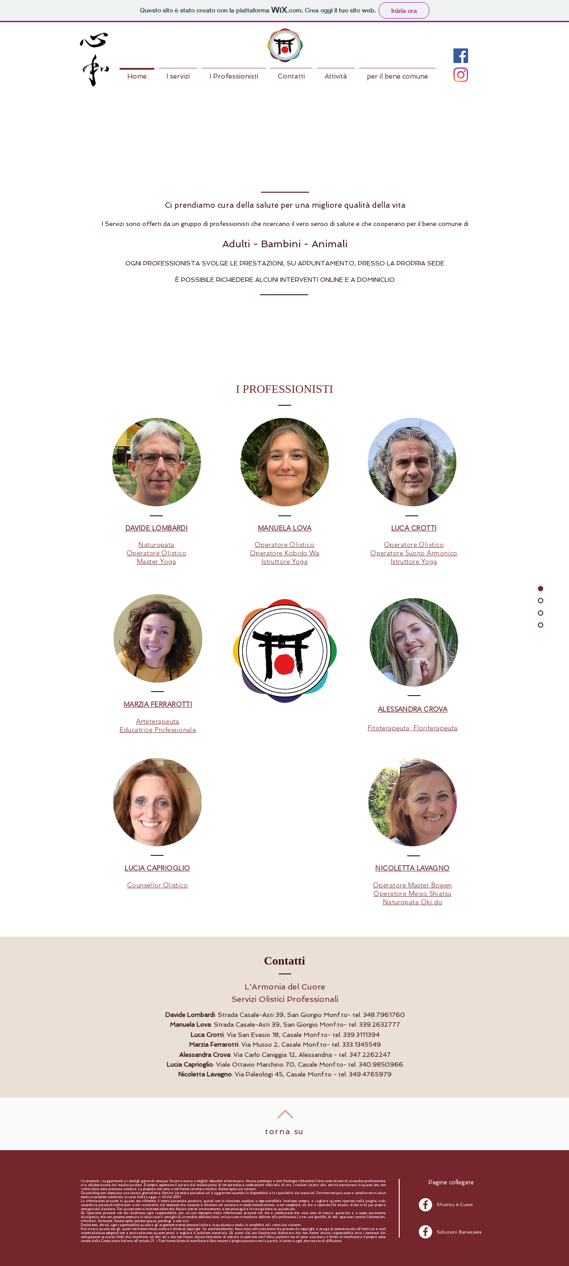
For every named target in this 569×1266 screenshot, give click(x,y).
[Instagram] (460, 74)
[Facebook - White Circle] (425, 1204)
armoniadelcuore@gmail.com (103, 1233)
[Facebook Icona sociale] (460, 55)
